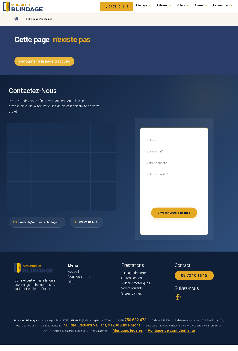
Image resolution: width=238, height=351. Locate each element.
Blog (71, 282)
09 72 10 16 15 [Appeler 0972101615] (86, 222)
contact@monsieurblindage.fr (37, 222)
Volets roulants (132, 288)
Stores (199, 5)
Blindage (141, 5)
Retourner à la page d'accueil (44, 61)
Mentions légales (127, 330)
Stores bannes (131, 278)
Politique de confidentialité (171, 330)
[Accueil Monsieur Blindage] (16, 18)
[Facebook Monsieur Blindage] (178, 297)
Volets (181, 5)
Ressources (221, 5)
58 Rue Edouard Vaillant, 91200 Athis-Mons (102, 325)
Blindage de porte (133, 273)
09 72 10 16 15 (194, 275)
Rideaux (162, 5)
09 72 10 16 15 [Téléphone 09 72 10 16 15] (116, 6)
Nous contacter (79, 277)
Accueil (73, 271)
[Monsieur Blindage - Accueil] (23, 6)
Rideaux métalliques (135, 283)
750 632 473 (135, 320)
